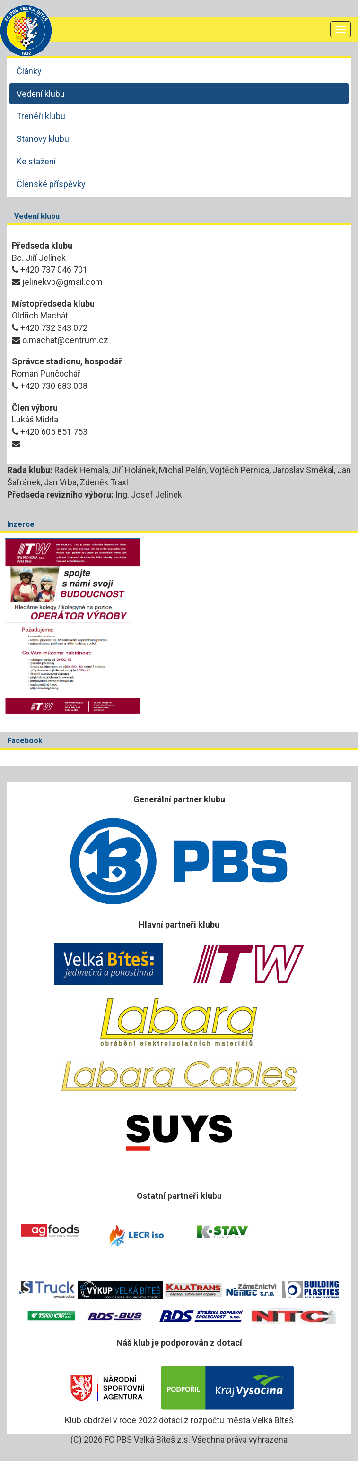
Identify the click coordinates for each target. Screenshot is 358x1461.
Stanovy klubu (43, 139)
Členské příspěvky (51, 184)
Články (29, 71)
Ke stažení (36, 161)
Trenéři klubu (41, 116)
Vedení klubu (41, 94)
